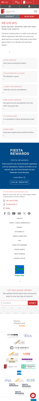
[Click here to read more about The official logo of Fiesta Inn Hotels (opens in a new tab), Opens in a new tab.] (10, 366)
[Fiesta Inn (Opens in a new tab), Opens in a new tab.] (17, 2)
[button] (33, 395)
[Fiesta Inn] (28, 2)
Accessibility (19, 231)
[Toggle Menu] (35, 11)
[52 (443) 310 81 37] (10, 204)
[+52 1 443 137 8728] (10, 200)
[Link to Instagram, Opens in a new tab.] (8, 213)
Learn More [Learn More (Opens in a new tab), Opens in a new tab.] (20, 177)
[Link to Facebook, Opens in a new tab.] (4, 213)
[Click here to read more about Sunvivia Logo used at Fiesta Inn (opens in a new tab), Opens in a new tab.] (27, 360)
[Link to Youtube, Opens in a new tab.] (13, 213)
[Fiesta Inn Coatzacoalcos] (8, 11)
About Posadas (19, 254)
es (7, 2)
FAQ (19, 240)
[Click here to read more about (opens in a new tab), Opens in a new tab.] (13, 386)
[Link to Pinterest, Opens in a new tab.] (29, 213)
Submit (32, 303)
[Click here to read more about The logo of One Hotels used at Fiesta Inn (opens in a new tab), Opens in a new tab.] (19, 373)
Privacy (19, 227)
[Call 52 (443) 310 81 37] (29, 6)
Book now (29, 16)
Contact (9, 16)
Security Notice (19, 258)
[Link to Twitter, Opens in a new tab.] (24, 213)
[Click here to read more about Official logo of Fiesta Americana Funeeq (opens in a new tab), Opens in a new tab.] (26, 354)
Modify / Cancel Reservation (19, 223)
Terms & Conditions (20, 236)
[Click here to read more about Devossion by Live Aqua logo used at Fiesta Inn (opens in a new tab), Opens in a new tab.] (13, 336)
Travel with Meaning (19, 245)
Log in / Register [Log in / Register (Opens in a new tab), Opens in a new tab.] (19, 182)
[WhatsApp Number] (10, 6)
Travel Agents (19, 249)
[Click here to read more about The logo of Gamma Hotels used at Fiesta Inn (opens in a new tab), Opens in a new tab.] (28, 366)
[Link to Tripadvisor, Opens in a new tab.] (19, 213)
